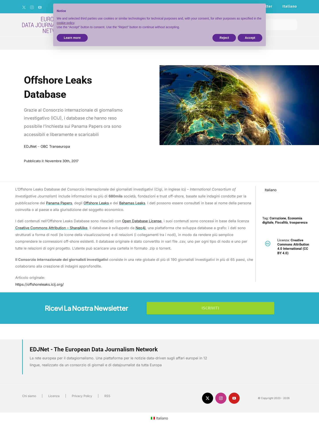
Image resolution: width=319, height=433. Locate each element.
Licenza (54, 396)
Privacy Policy (82, 396)
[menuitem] (289, 6)
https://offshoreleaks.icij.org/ (39, 284)
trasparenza (298, 222)
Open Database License (141, 221)
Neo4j (141, 228)
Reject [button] (224, 37)
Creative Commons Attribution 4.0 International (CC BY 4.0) (293, 246)
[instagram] (32, 7)
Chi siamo (29, 396)
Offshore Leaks (96, 203)
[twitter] (24, 7)
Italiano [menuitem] (271, 190)
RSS (107, 396)
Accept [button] (250, 37)
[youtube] (40, 7)
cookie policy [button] (65, 23)
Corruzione (278, 218)
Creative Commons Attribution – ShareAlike (51, 228)
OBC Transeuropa (55, 146)
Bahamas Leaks (132, 203)
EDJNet (30, 146)
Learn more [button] (72, 37)
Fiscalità (281, 222)
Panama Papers (59, 203)
